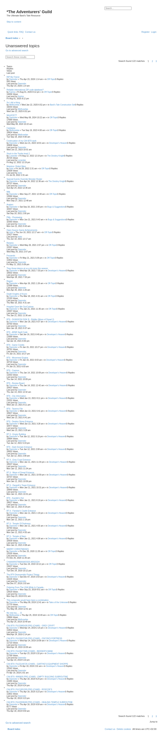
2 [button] (152, 61)
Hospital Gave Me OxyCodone (20, 307)
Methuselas (14, 105)
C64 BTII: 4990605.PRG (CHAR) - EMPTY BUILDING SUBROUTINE (37, 677)
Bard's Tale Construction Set (62, 105)
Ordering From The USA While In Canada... (26, 587)
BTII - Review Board (15, 383)
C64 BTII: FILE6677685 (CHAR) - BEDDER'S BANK (30, 651)
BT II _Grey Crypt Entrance (19, 460)
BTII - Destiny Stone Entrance (20, 421)
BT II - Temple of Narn (16, 536)
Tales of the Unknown (58, 602)
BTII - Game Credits (15, 345)
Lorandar (13, 156)
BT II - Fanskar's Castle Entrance (21, 511)
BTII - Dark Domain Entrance (19, 447)
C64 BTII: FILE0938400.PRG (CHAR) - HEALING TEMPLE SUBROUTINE (40, 702)
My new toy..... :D (14, 613)
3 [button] (156, 61)
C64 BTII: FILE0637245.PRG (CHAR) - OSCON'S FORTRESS (34, 638)
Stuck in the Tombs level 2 (18, 154)
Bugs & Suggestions (56, 207)
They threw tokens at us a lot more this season (27, 268)
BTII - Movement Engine (17, 358)
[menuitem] (21, 32)
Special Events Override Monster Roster (24, 179)
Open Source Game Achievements (22, 230)
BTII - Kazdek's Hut (15, 498)
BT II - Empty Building (16, 434)
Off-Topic (51, 79)
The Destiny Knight (55, 156)
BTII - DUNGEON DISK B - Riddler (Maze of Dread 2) (30, 319)
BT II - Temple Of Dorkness (19, 524)
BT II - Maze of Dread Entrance (20, 472)
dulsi (11, 168)
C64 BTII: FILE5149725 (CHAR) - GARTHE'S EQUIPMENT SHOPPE (37, 664)
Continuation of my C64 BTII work (22, 141)
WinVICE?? (12, 115)
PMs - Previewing (14, 217)
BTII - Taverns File (15, 409)
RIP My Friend (13, 77)
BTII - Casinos (13, 370)
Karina (12, 92)
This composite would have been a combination (28, 600)
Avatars (10, 205)
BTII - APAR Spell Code (17, 332)
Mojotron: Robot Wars (16, 166)
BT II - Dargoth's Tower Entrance (21, 485)
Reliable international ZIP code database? (25, 90)
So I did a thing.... (14, 102)
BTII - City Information (16, 396)
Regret (10, 281)
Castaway (11, 128)
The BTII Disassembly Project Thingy (23, 575)
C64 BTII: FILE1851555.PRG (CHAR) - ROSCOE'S (29, 689)
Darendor (13, 79)
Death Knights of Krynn (17, 294)
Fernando (11, 256)
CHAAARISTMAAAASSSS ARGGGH (23, 562)
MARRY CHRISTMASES (18, 549)
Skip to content (14, 22)
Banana (10, 243)
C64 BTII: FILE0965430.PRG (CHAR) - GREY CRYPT (31, 626)
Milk (8, 192)
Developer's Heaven (58, 143)
